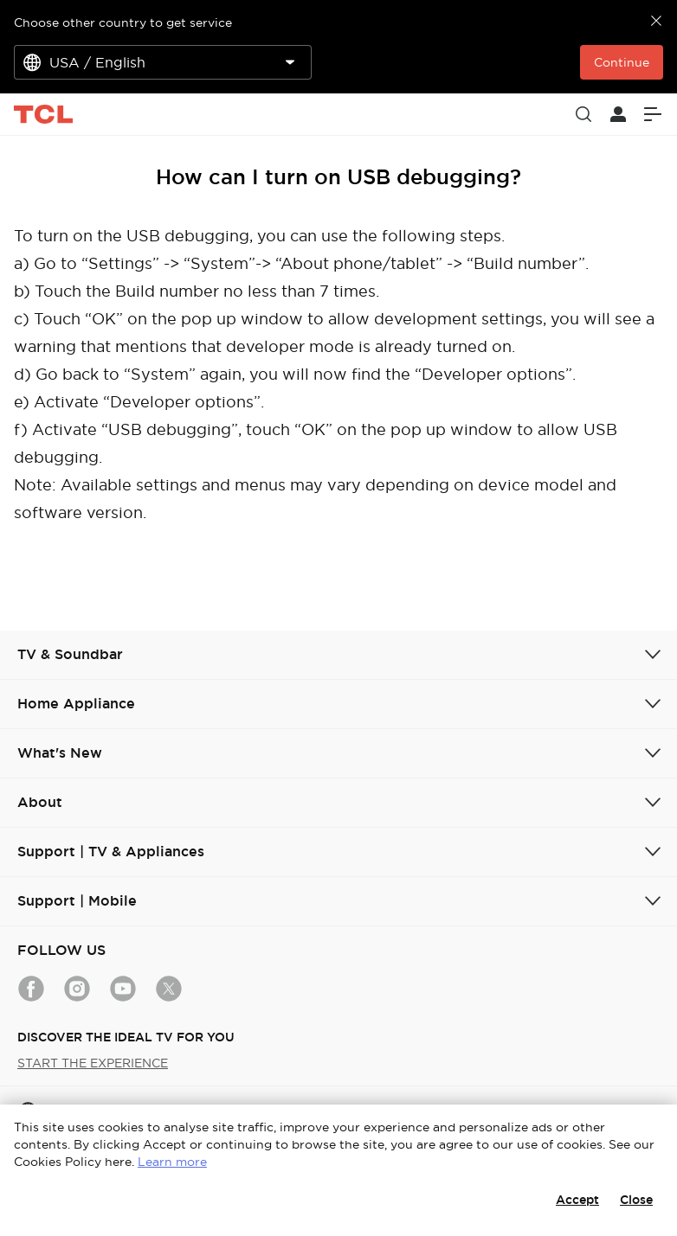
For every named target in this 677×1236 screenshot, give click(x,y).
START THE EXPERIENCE (92, 1063)
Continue (621, 62)
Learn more (172, 1161)
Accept (577, 1199)
